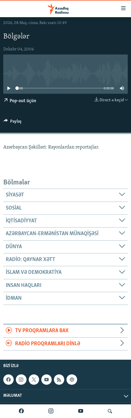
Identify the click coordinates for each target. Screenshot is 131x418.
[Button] (13, 122)
